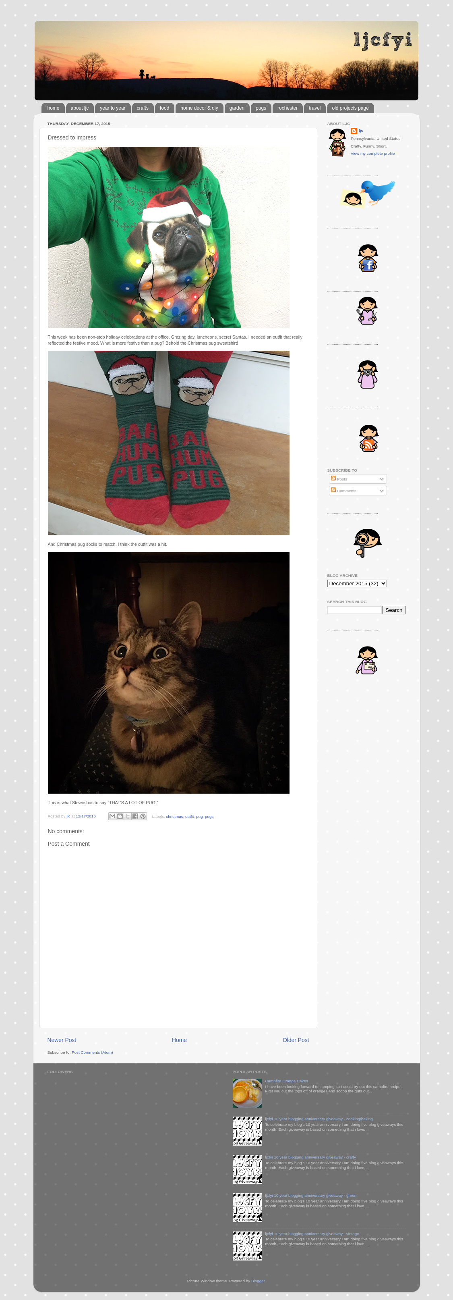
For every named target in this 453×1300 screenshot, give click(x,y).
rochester (287, 108)
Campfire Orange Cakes (286, 1081)
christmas (174, 816)
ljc (361, 130)
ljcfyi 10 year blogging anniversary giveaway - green (310, 1195)
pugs (261, 108)
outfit (189, 816)
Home (179, 1040)
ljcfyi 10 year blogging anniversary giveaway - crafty (310, 1157)
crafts (143, 108)
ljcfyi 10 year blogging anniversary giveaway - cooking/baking (318, 1119)
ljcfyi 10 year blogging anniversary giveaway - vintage (312, 1233)
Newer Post (62, 1040)
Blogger (258, 1281)
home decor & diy (199, 108)
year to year (112, 108)
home (54, 108)
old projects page (350, 108)
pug (199, 816)
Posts (339, 479)
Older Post (296, 1040)
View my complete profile (373, 153)
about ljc (80, 108)
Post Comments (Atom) (92, 1052)
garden (237, 108)
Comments (343, 491)
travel (315, 108)
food (164, 108)
